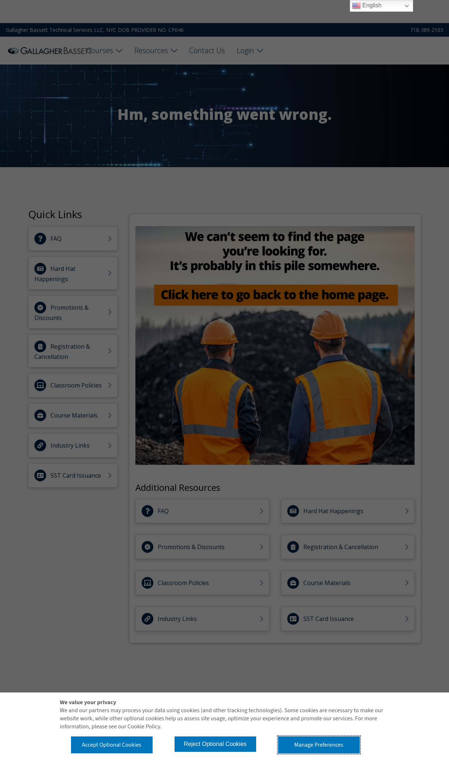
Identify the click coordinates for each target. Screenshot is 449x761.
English (367, 5)
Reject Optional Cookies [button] (215, 744)
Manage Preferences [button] (318, 745)
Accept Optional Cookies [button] (111, 745)
